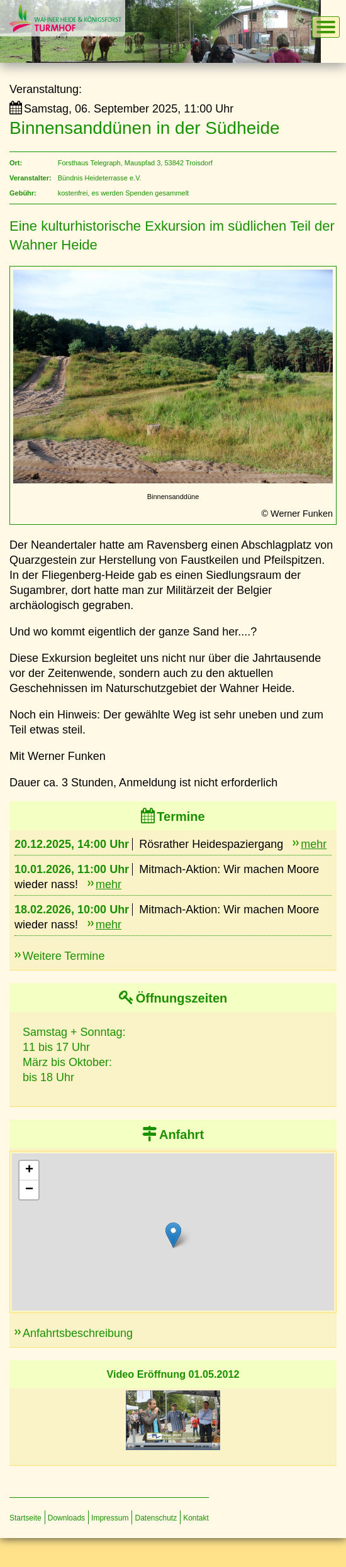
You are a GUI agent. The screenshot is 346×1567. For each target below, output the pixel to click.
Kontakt (196, 1518)
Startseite (25, 1518)
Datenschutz (156, 1518)
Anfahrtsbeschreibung (78, 1333)
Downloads (66, 1518)
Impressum (109, 1518)
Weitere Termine (63, 956)
